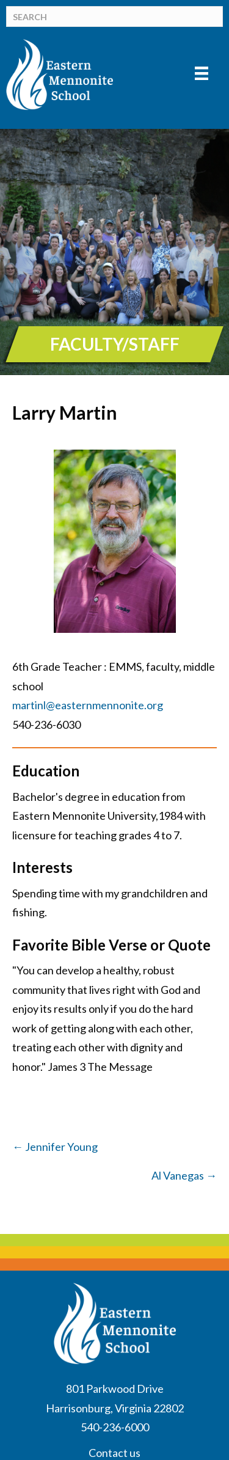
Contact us (114, 1452)
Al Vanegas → (184, 1175)
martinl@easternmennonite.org (87, 705)
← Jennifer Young (55, 1146)
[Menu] (201, 73)
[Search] (114, 16)
